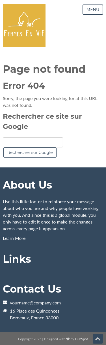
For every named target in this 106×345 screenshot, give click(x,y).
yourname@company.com (35, 302)
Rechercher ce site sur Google (42, 121)
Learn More (14, 238)
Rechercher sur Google (30, 152)
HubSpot (81, 339)
